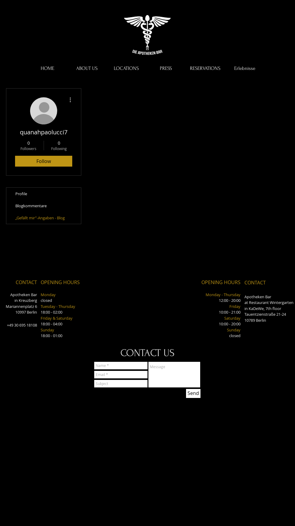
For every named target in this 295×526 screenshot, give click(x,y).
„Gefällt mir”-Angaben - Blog (40, 218)
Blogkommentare (31, 205)
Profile (21, 193)
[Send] (193, 393)
